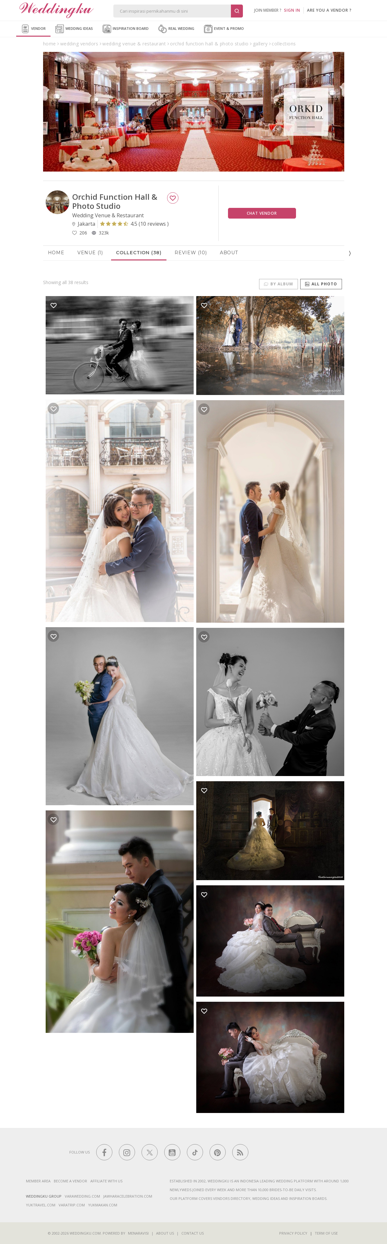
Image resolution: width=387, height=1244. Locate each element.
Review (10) (191, 253)
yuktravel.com (40, 1204)
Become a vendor (70, 1180)
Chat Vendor (262, 213)
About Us (165, 1233)
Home (56, 253)
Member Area (38, 1180)
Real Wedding (176, 29)
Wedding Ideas (74, 29)
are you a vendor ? (329, 10)
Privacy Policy (293, 1233)
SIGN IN (292, 10)
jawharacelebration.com (127, 1196)
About (229, 253)
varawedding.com (82, 1196)
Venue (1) (90, 253)
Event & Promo (224, 29)
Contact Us (192, 1233)
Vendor (33, 29)
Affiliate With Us (106, 1180)
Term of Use (326, 1233)
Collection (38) (139, 253)
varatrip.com (72, 1204)
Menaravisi (138, 1233)
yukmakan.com (102, 1204)
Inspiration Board (126, 29)
